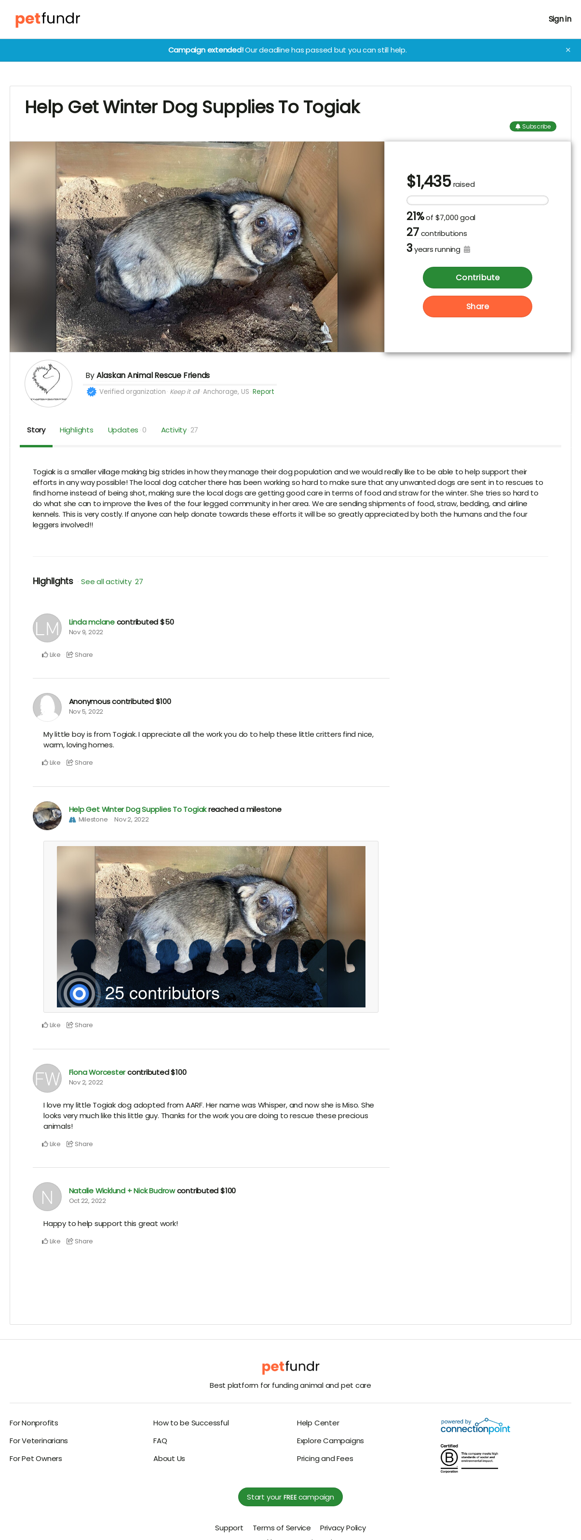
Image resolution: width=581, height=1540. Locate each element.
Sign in (560, 19)
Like (51, 654)
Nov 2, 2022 (131, 819)
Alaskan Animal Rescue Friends (153, 375)
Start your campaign (290, 1497)
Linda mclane (92, 622)
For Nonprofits (34, 1423)
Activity (180, 430)
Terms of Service (282, 1528)
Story (36, 430)
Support (229, 1528)
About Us (169, 1458)
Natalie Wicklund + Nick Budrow (122, 1191)
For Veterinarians (39, 1441)
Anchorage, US (226, 391)
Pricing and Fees (325, 1458)
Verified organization (132, 391)
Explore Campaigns (330, 1441)
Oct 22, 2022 (87, 1200)
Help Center (318, 1423)
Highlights (77, 430)
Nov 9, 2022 (86, 632)
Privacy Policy (343, 1528)
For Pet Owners (36, 1458)
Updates (127, 430)
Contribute (478, 278)
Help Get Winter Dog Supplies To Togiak (138, 809)
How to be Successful (191, 1423)
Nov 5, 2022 (86, 711)
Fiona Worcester (97, 1072)
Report (263, 391)
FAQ (160, 1441)
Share (477, 307)
